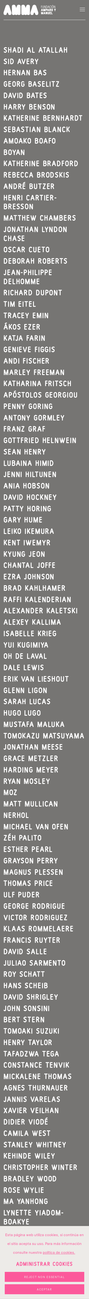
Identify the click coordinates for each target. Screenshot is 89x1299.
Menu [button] (81, 9)
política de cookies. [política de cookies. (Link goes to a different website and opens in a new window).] (59, 1280)
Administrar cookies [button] (44, 1292)
